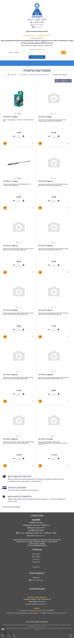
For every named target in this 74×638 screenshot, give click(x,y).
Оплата (36, 559)
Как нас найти (38, 25)
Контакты (38, 27)
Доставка (36, 556)
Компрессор (41, 49)
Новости (36, 567)
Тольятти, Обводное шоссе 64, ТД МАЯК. (37, 610)
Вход (36, 577)
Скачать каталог (37, 57)
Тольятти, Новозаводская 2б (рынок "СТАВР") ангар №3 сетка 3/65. (37, 613)
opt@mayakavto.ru (37, 38)
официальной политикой (37, 626)
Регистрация (36, 580)
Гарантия (36, 562)
